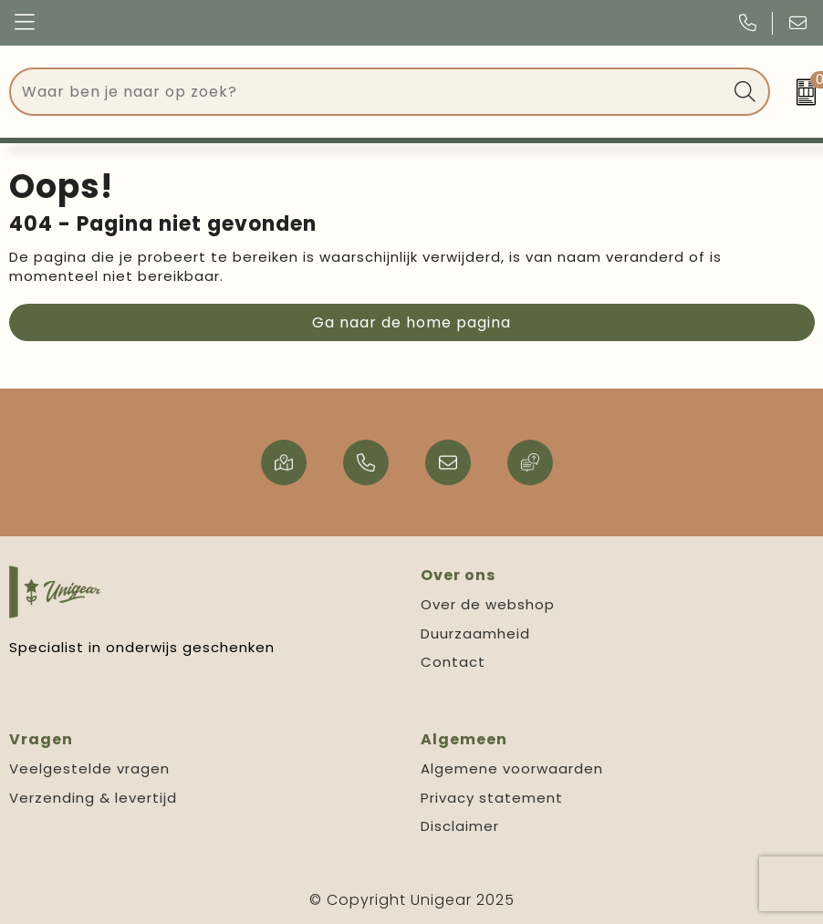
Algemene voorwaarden (512, 768)
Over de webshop (488, 604)
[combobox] (369, 91)
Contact (453, 661)
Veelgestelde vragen (89, 768)
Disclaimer (460, 826)
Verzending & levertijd (93, 797)
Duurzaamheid (475, 633)
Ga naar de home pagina (411, 322)
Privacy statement (492, 797)
